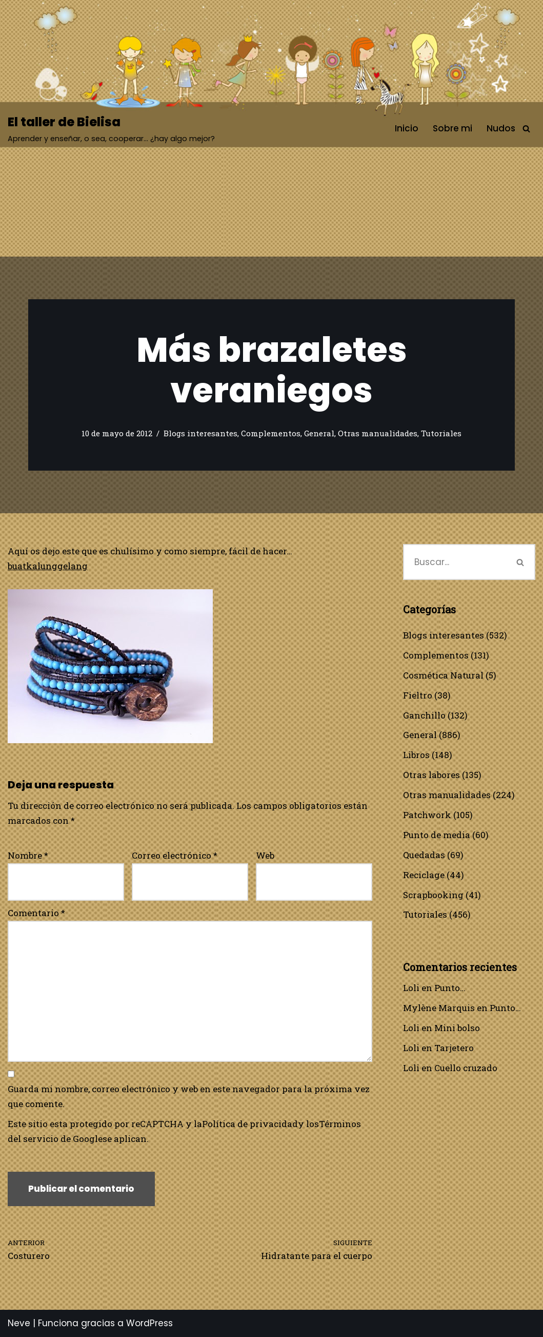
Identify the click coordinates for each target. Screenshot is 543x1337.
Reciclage (424, 875)
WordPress (149, 1323)
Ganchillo (424, 715)
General (319, 433)
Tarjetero (454, 1048)
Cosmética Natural (443, 675)
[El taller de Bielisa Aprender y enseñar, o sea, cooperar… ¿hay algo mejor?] (111, 128)
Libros (416, 755)
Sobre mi (452, 128)
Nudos (501, 128)
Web (265, 855)
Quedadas (424, 855)
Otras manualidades (377, 433)
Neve (19, 1323)
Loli (411, 988)
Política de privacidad (250, 1124)
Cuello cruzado (465, 1068)
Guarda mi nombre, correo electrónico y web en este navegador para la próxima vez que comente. (189, 1096)
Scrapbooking (433, 895)
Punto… (450, 988)
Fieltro (417, 695)
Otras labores (431, 775)
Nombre (28, 855)
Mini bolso (457, 1028)
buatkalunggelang (48, 566)
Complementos (270, 433)
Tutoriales (441, 433)
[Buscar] (526, 128)
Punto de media (436, 835)
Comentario (36, 913)
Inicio (406, 128)
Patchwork (427, 815)
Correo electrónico (174, 855)
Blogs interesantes (200, 433)
